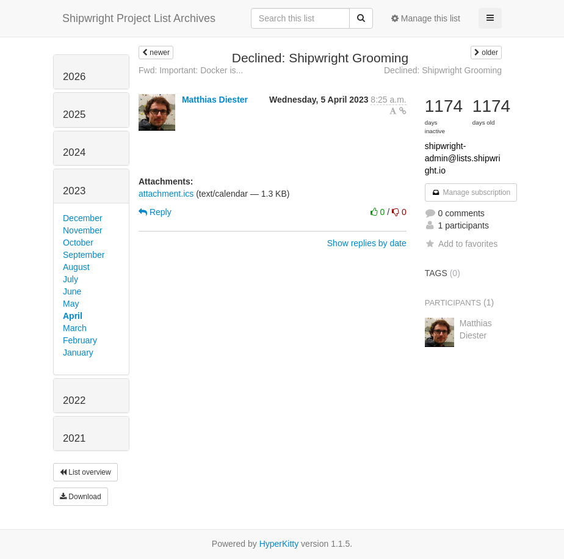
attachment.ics (166, 194)
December (83, 218)
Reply (155, 212)
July (70, 279)
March (75, 328)
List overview (85, 472)
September (83, 255)
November (83, 230)
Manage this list (425, 18)
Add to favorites (461, 244)
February (80, 340)
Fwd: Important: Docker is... (191, 70)
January (78, 352)
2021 (74, 438)
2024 (74, 152)
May (71, 304)
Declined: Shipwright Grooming (443, 70)
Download (80, 496)
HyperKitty (279, 544)
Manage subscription (471, 192)
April (72, 316)
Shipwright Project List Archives (138, 18)
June (72, 291)
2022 (74, 400)
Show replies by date (367, 243)
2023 (74, 191)
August (76, 267)
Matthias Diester (215, 99)
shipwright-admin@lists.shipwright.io (463, 158)
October (78, 242)
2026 (74, 76)
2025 (74, 114)
